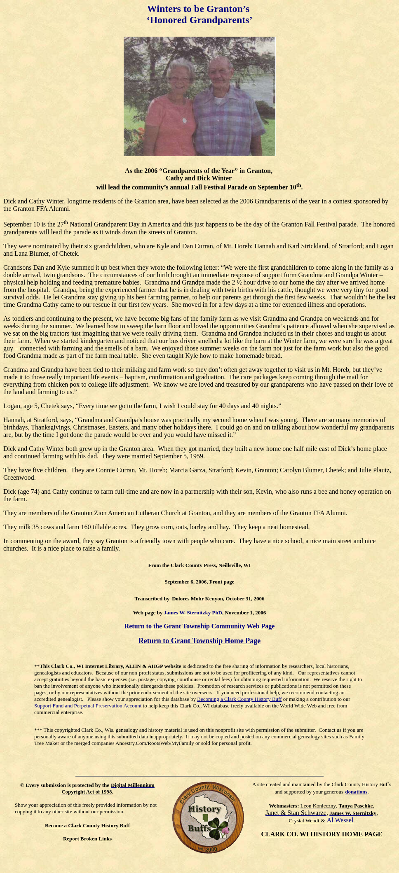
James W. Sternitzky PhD (193, 612)
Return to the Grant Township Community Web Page (199, 626)
